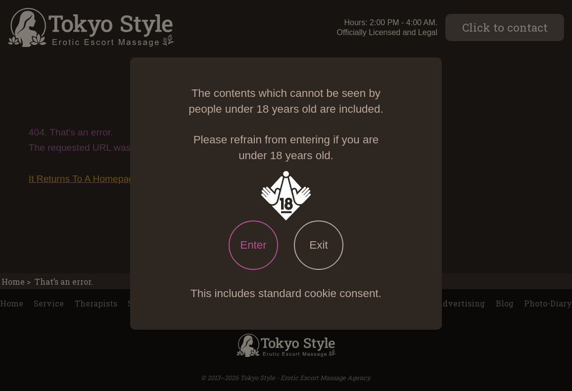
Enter (253, 245)
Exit (318, 245)
